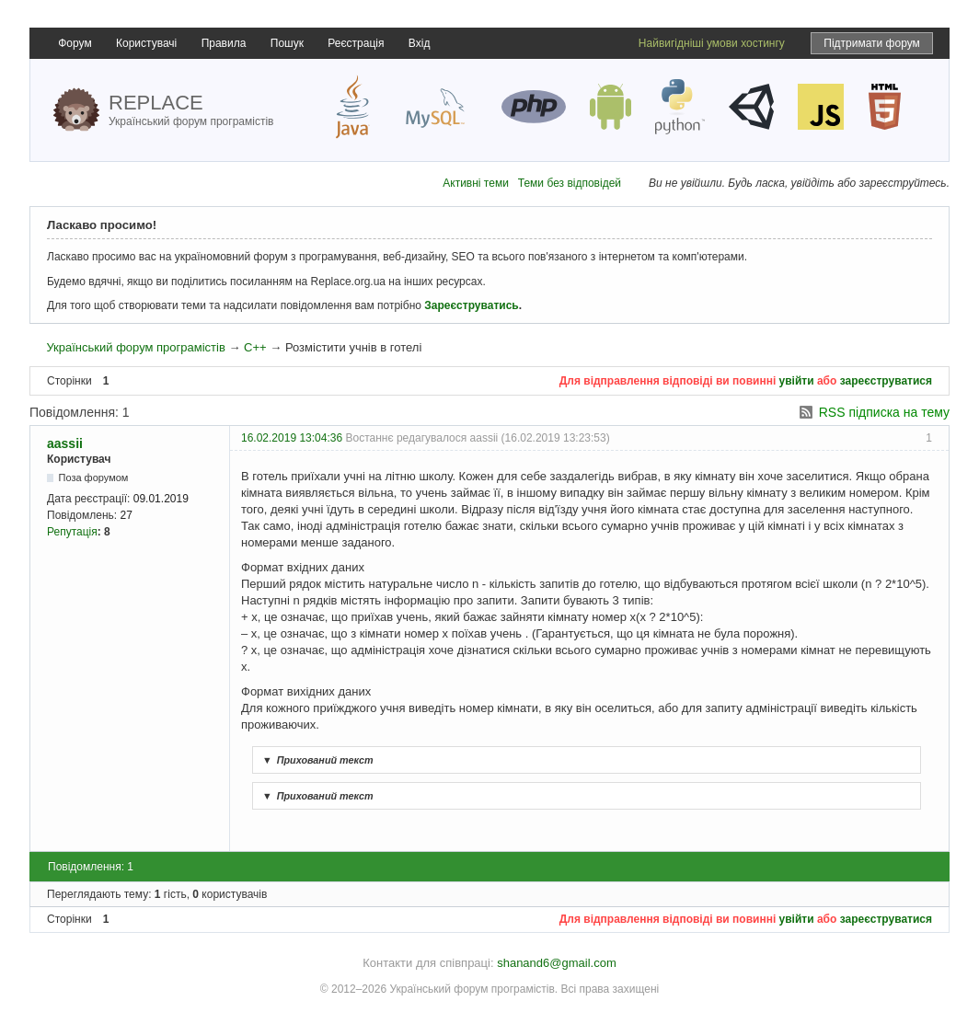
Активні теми (476, 183)
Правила (224, 43)
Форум (74, 43)
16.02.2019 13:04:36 (291, 437)
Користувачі (146, 43)
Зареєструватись (471, 305)
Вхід (420, 43)
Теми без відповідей (569, 183)
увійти (796, 380)
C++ (255, 347)
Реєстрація (356, 43)
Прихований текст (316, 759)
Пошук (287, 43)
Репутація (72, 531)
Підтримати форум (872, 43)
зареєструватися (886, 380)
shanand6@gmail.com (556, 963)
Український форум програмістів (135, 347)
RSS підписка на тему (884, 412)
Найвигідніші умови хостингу (712, 43)
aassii (65, 443)
